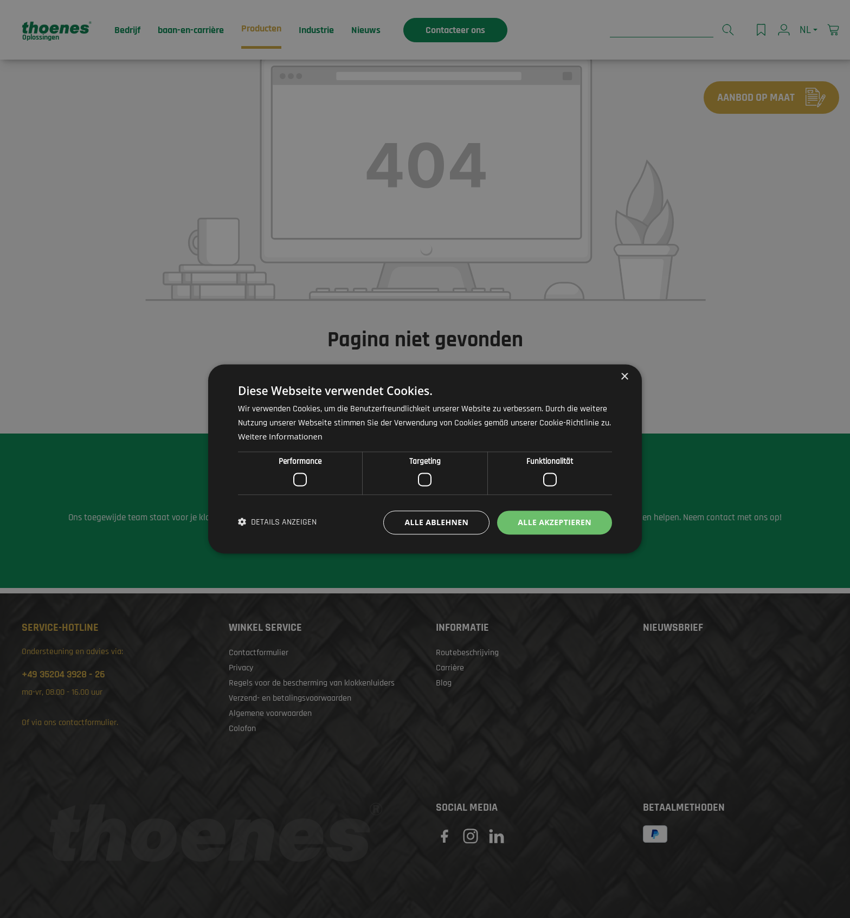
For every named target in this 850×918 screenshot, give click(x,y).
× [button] (624, 377)
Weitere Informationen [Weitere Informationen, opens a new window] (281, 436)
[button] (277, 522)
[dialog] (425, 459)
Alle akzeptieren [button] (554, 522)
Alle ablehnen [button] (436, 522)
